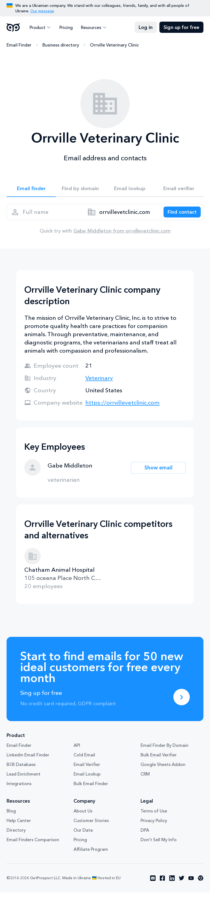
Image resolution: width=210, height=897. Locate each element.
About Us (83, 815)
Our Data (83, 834)
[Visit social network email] (153, 883)
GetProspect (13, 27)
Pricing (64, 27)
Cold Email (84, 759)
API (77, 750)
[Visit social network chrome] (200, 883)
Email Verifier (87, 769)
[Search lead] (179, 215)
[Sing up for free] (181, 701)
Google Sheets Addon (163, 769)
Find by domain (80, 189)
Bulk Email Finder (91, 788)
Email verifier (179, 189)
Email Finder (19, 45)
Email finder (31, 189)
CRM (145, 778)
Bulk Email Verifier (159, 759)
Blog (11, 815)
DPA (145, 834)
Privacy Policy (154, 825)
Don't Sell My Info (159, 844)
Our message (42, 10)
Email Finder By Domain (164, 750)
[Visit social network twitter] (181, 883)
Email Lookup (87, 778)
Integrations (19, 788)
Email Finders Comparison (33, 844)
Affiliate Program (91, 854)
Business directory (60, 45)
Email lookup (130, 189)
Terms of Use (154, 815)
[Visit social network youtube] (191, 883)
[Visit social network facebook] (162, 883)
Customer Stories (91, 825)
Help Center (19, 825)
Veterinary (99, 382)
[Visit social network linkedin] (172, 883)
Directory (16, 834)
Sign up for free (181, 27)
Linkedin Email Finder (28, 759)
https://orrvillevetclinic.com (122, 407)
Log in (146, 27)
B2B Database (21, 769)
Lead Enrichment (23, 778)
